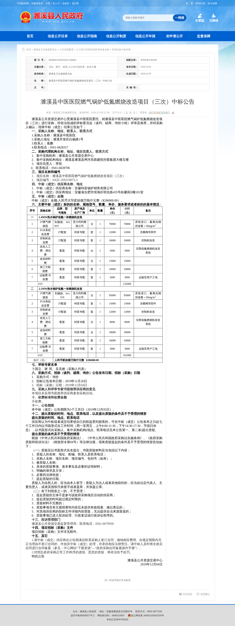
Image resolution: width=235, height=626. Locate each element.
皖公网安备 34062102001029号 (146, 615)
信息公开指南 (87, 36)
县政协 (65, 3)
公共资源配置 (67, 49)
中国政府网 (23, 3)
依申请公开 (174, 36)
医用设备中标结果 (121, 49)
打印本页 (187, 594)
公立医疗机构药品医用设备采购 (92, 49)
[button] (199, 18)
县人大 (56, 3)
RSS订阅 (200, 3)
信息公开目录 (58, 36)
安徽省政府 (37, 3)
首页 (30, 36)
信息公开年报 (145, 36)
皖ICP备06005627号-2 (82, 615)
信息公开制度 (116, 36)
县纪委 (75, 3)
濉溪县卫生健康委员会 (45, 49)
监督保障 (203, 36)
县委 (47, 3)
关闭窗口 (205, 594)
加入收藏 (212, 3)
